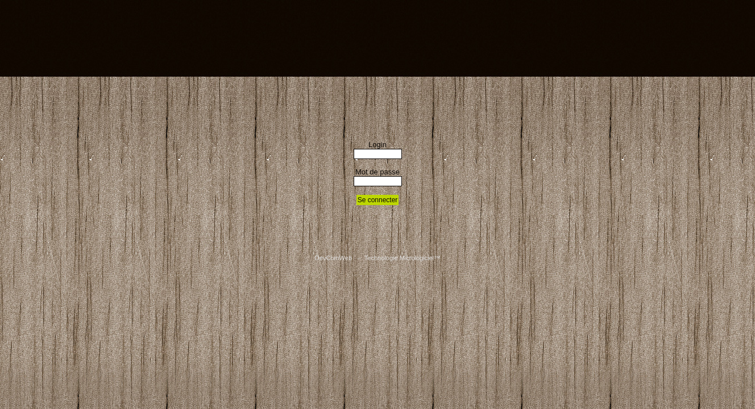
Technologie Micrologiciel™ (402, 257)
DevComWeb (333, 257)
